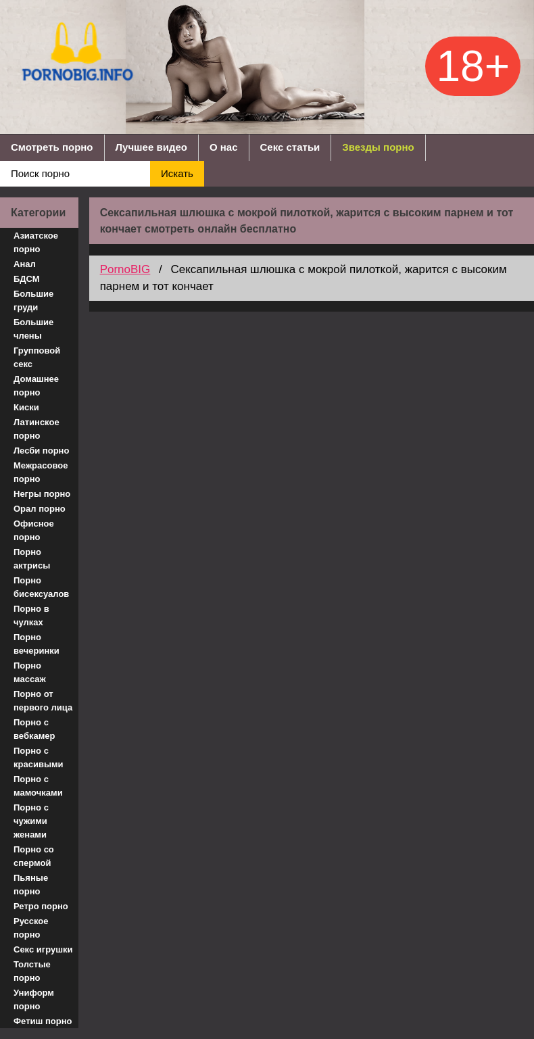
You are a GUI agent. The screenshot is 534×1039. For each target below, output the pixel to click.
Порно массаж (30, 672)
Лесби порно (41, 450)
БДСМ (27, 279)
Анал (25, 264)
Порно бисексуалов (41, 587)
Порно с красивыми (39, 757)
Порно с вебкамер (34, 729)
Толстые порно (32, 971)
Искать (177, 173)
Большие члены (33, 329)
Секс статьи (290, 147)
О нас (224, 147)
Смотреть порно (52, 147)
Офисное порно (34, 530)
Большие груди (33, 300)
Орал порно (40, 509)
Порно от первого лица (43, 700)
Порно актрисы (32, 559)
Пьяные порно (31, 884)
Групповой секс (37, 357)
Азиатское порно (36, 242)
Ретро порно (41, 906)
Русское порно (31, 928)
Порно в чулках (31, 615)
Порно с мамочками (38, 786)
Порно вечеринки (36, 644)
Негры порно (42, 494)
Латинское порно (36, 429)
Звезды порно (378, 147)
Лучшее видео (151, 147)
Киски (26, 407)
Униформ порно (34, 999)
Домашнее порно (36, 385)
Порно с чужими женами (31, 821)
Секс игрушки (43, 949)
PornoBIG (125, 269)
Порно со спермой (34, 856)
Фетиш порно (43, 1021)
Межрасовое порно (41, 472)
